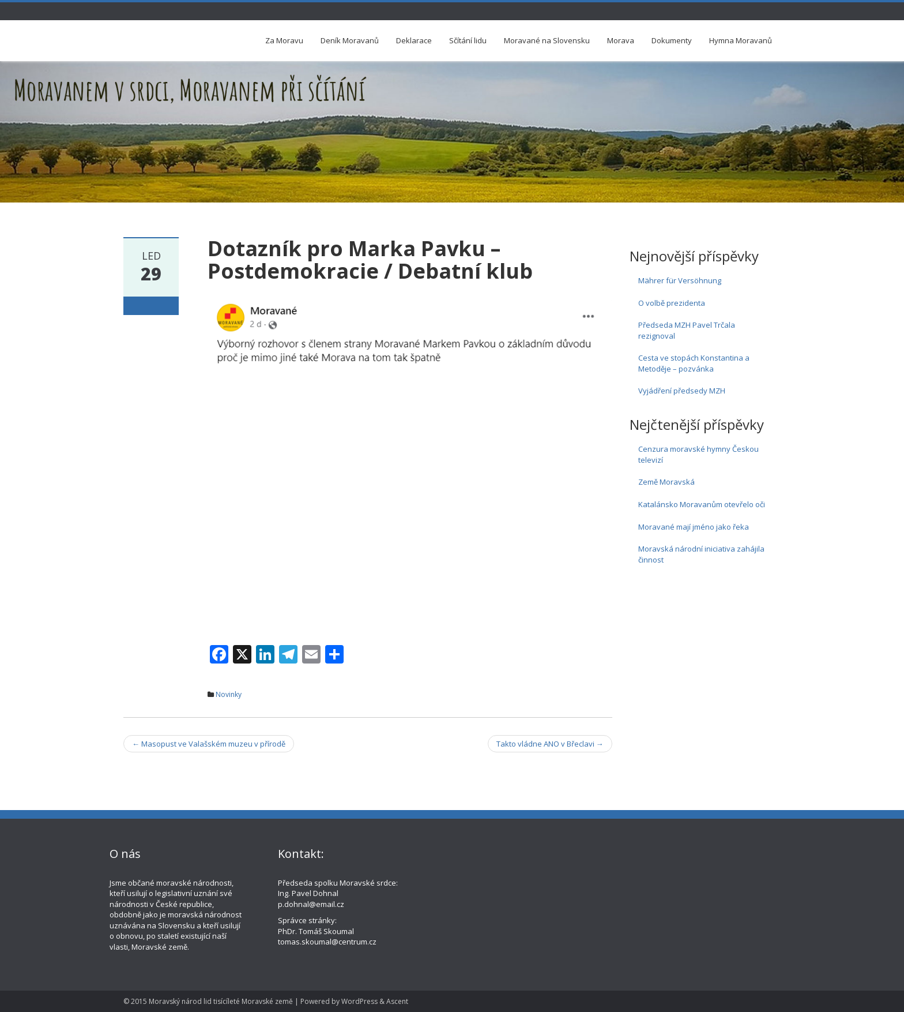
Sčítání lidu (468, 40)
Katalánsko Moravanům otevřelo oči (701, 504)
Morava (620, 40)
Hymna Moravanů (740, 40)
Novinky (229, 694)
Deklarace (414, 40)
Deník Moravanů (350, 40)
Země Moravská (666, 482)
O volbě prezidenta (671, 303)
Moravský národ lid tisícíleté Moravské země (221, 1001)
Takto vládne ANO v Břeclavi (550, 744)
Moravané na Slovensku (547, 40)
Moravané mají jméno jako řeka (693, 527)
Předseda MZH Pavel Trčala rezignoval (686, 330)
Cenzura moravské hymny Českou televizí (698, 454)
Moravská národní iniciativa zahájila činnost (701, 554)
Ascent (397, 1001)
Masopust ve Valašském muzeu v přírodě (208, 744)
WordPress (359, 1001)
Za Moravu (284, 40)
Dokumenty (671, 40)
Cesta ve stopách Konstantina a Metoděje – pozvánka (693, 363)
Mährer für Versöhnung (679, 280)
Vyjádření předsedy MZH (681, 390)
